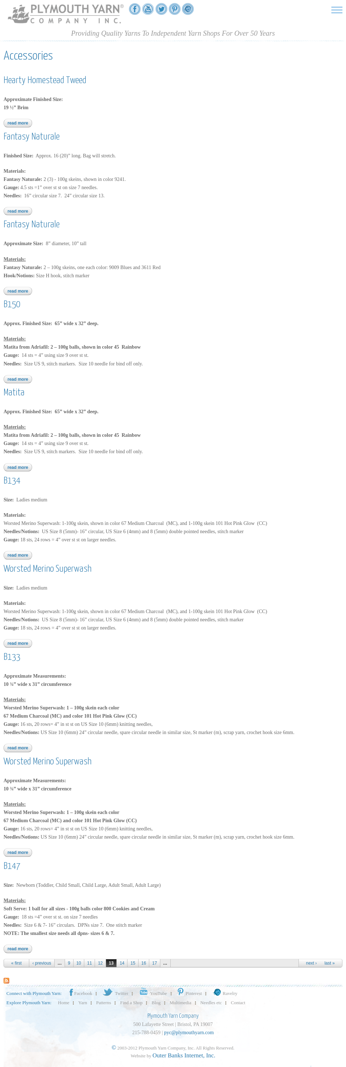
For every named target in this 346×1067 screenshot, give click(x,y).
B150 (12, 304)
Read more (19, 123)
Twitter (114, 993)
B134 (12, 481)
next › (311, 963)
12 (100, 963)
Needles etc (211, 1002)
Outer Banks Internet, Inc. (183, 1055)
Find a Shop (131, 1002)
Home (63, 1002)
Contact (238, 1002)
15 (132, 963)
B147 (12, 866)
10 (78, 963)
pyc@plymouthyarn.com (189, 1032)
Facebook (80, 993)
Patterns (103, 1002)
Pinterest (189, 993)
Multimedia (180, 1002)
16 (143, 963)
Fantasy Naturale (32, 137)
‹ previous (41, 963)
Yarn (82, 1002)
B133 (12, 657)
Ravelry (224, 993)
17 (154, 963)
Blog (156, 1002)
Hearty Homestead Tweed (45, 80)
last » (330, 963)
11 (89, 963)
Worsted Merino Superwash (47, 569)
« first (16, 963)
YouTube (152, 993)
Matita (14, 393)
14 (122, 963)
